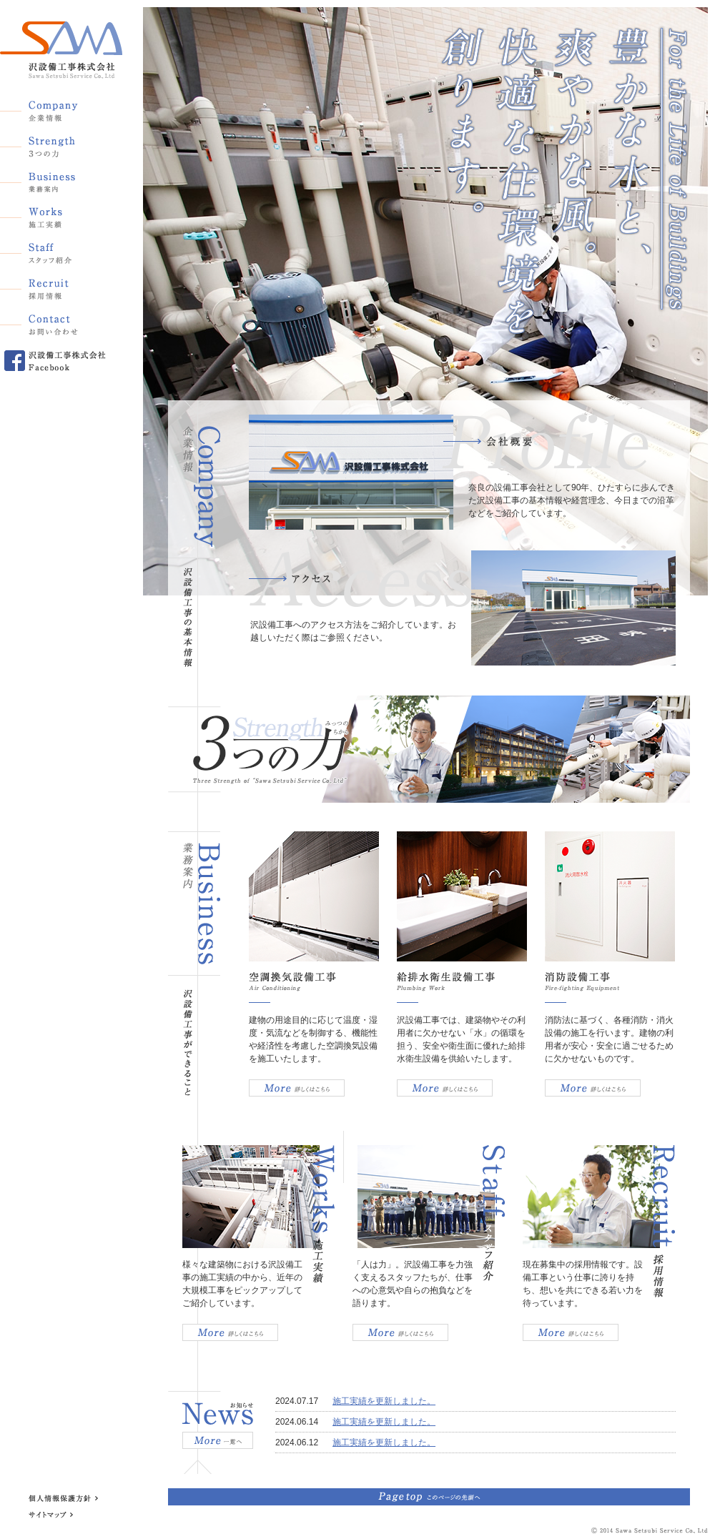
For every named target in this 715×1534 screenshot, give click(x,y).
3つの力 (53, 144)
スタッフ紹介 (53, 251)
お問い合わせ (53, 322)
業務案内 (53, 179)
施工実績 (53, 215)
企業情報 (53, 108)
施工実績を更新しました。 (383, 1401)
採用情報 (53, 287)
